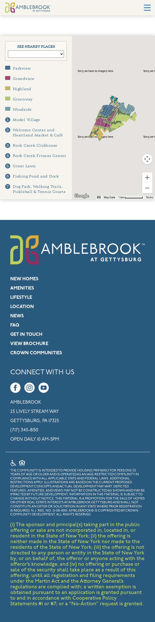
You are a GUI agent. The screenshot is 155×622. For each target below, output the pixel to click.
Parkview (18, 68)
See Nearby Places (36, 46)
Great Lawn (20, 166)
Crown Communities (36, 353)
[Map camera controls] (147, 159)
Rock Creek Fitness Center (35, 155)
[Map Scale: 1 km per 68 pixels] (130, 197)
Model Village (22, 119)
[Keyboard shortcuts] (99, 197)
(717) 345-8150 (24, 430)
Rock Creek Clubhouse (31, 145)
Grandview (19, 78)
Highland (18, 88)
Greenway (19, 99)
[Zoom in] (147, 177)
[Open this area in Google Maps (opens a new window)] (81, 196)
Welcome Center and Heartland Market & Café (34, 132)
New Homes (24, 279)
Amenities (22, 288)
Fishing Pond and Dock (32, 176)
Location (22, 306)
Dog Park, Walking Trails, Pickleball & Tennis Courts (35, 189)
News (17, 316)
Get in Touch (26, 334)
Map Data (109, 197)
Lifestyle (21, 297)
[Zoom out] (147, 188)
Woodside (18, 109)
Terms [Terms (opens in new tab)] (149, 197)
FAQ (14, 325)
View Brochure (29, 343)
